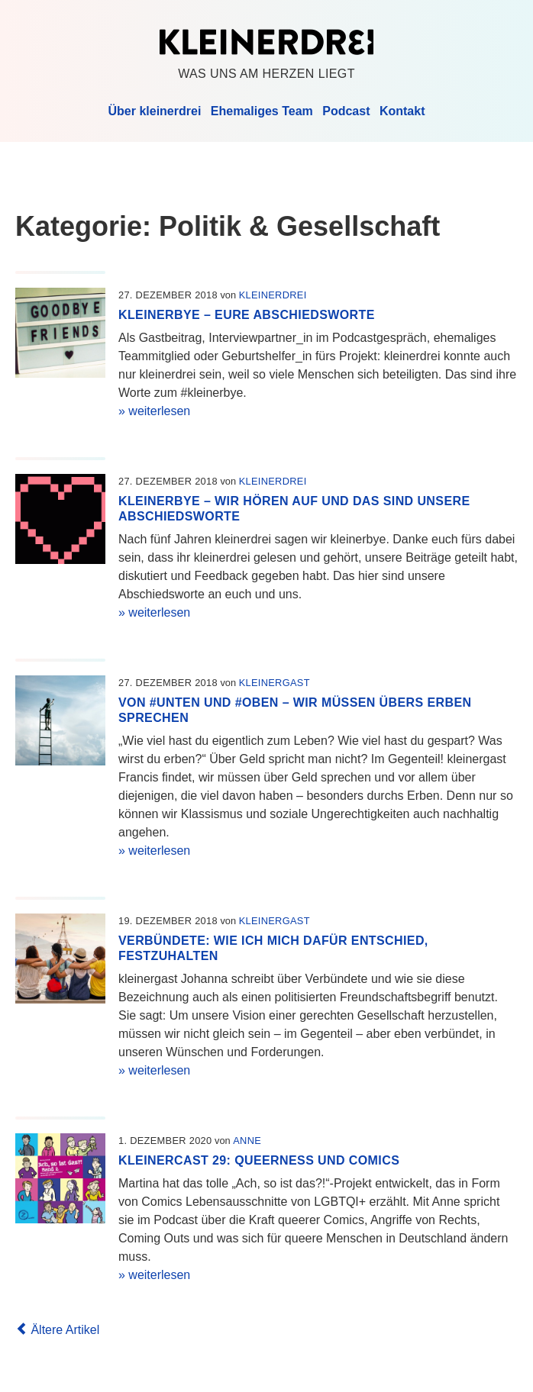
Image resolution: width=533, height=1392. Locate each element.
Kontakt (402, 111)
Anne (247, 1140)
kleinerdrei (273, 295)
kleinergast (274, 682)
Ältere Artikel (57, 1329)
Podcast (346, 111)
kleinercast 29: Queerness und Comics (258, 1160)
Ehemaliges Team (262, 111)
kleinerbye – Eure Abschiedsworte (246, 314)
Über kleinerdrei (155, 111)
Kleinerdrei (266, 41)
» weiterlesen (154, 410)
